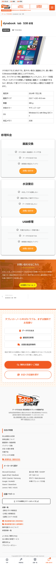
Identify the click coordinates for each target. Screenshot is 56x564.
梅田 (12, 1)
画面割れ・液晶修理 (9, 442)
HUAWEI (12, 481)
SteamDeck (12, 484)
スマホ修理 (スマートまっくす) (26, 501)
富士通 (31, 472)
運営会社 (6, 542)
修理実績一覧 (7, 530)
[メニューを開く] (52, 7)
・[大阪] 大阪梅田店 (8, 514)
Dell (34, 475)
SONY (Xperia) (7, 478)
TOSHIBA (9, 14)
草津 (19, 1)
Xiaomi (4, 484)
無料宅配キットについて (10, 527)
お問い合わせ (28, 171)
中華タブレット (34, 481)
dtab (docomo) (40, 478)
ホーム (3, 14)
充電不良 (5, 452)
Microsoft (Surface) (8, 472)
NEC (10, 488)
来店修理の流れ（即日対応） (12, 521)
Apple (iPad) (6, 475)
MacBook (15, 475)
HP (30, 475)
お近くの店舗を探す (28, 375)
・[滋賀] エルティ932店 (9, 517)
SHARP (42, 472)
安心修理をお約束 (8, 436)
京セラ (31, 478)
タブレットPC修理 (8, 455)
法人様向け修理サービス (10, 539)
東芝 (36, 472)
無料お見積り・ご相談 (28, 365)
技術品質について (8, 439)
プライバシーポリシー (9, 545)
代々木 (5, 1)
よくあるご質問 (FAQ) (9, 536)
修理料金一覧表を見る (11, 459)
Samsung (17, 478)
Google (4, 481)
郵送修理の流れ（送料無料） (12, 524)
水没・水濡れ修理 (8, 449)
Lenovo (4, 488)
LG (38, 475)
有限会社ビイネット (29, 419)
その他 (42, 481)
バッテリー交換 (7, 446)
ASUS (15, 488)
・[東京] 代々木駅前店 (9, 510)
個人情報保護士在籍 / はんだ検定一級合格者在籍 (28, 417)
